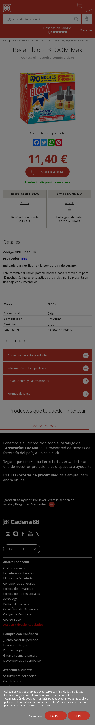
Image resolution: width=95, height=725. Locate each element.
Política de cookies (42, 705)
